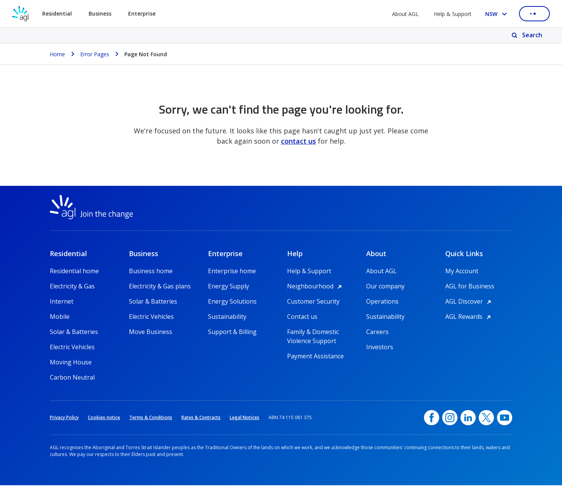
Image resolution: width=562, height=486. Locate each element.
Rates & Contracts (201, 418)
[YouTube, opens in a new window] (504, 418)
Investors (379, 348)
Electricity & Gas (72, 287)
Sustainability (227, 317)
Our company (385, 287)
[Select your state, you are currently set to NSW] (497, 13)
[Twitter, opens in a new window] (486, 418)
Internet (61, 302)
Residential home (74, 272)
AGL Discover (469, 302)
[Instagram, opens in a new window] (449, 418)
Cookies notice (104, 418)
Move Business (150, 332)
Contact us (302, 317)
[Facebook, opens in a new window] (431, 418)
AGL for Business (469, 287)
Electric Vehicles (72, 348)
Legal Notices (244, 418)
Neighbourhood (315, 286)
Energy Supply (228, 287)
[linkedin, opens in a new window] (468, 418)
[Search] (527, 35)
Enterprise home (232, 272)
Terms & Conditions (150, 418)
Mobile (60, 317)
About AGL (405, 13)
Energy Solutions (232, 302)
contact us (298, 141)
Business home (151, 272)
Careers (377, 332)
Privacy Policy (64, 418)
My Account (461, 272)
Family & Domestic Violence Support (313, 332)
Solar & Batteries (74, 332)
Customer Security (313, 302)
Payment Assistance (315, 357)
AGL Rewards (469, 317)
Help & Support (453, 13)
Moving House (71, 363)
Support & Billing (232, 332)
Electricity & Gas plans (160, 287)
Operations (382, 302)
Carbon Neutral (72, 378)
